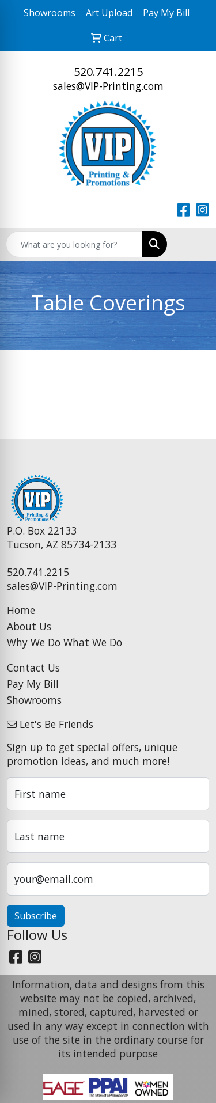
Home (21, 610)
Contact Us (33, 667)
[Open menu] (192, 244)
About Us (29, 626)
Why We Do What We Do (64, 642)
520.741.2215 (108, 71)
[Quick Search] (74, 244)
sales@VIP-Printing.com (108, 86)
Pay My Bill (33, 684)
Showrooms (34, 700)
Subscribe (35, 915)
